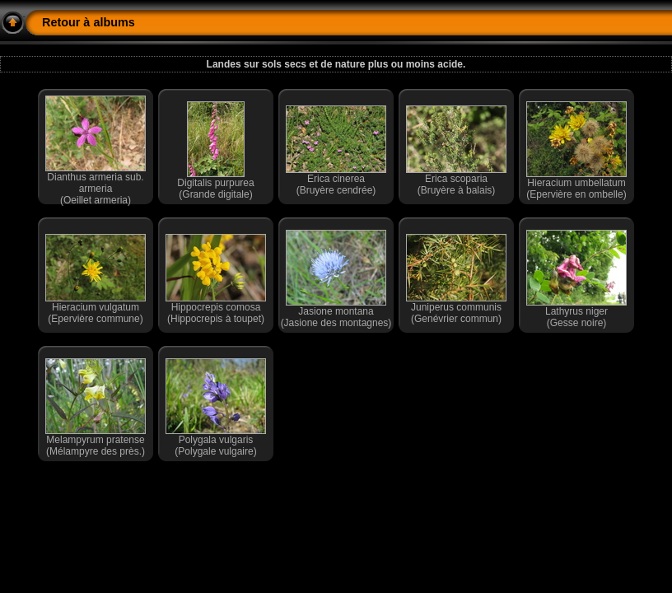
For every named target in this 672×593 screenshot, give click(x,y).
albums (113, 22)
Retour (61, 22)
